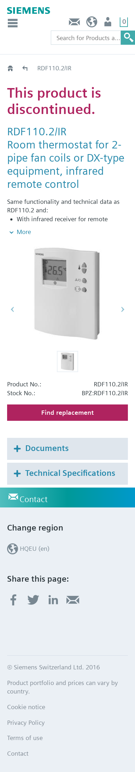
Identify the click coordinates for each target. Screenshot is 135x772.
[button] (67, 361)
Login (108, 23)
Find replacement (67, 412)
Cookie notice (26, 707)
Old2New (25, 68)
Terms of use (25, 737)
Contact (74, 23)
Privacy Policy (26, 722)
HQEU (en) (91, 23)
